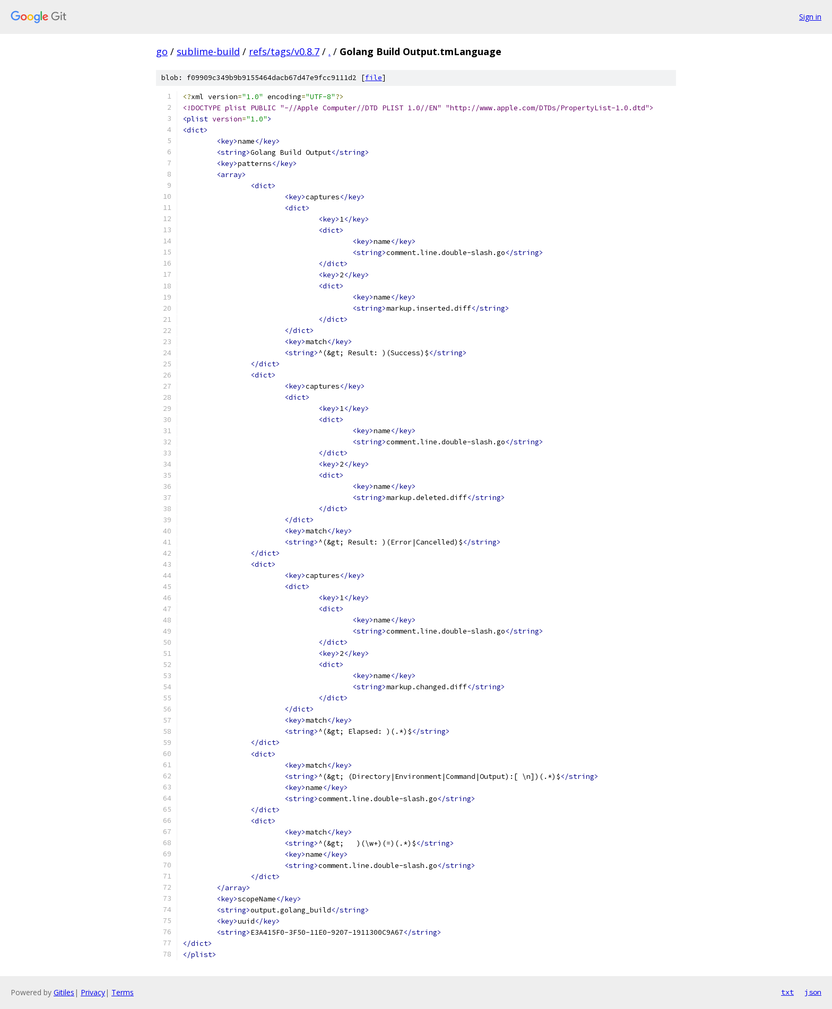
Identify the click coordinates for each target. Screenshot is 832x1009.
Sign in (810, 17)
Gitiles (64, 992)
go (162, 51)
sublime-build (208, 51)
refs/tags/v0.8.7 (284, 51)
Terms (122, 992)
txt (787, 992)
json (812, 992)
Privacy (93, 992)
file (373, 77)
